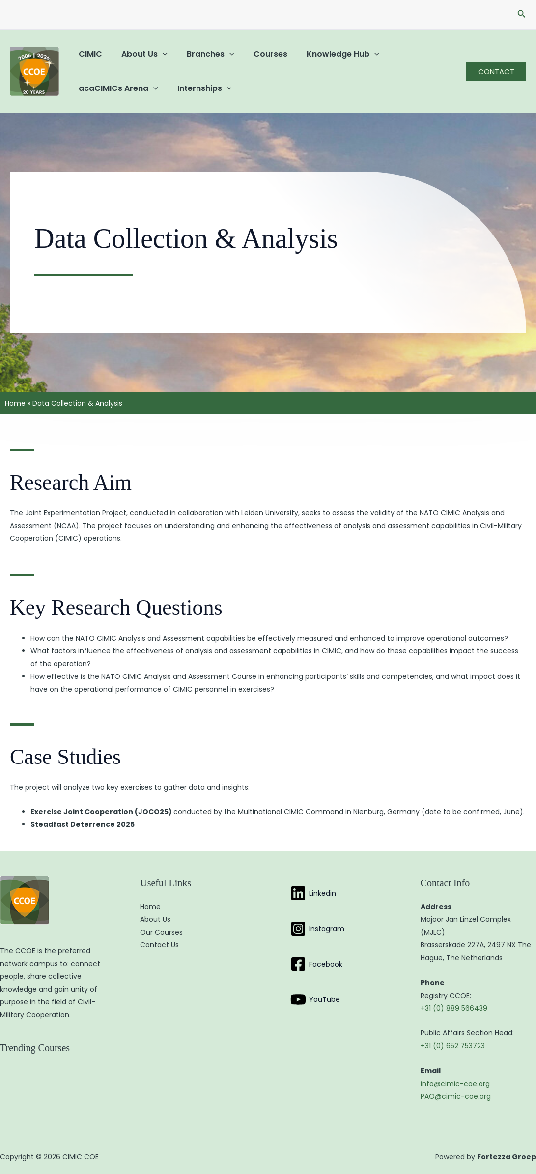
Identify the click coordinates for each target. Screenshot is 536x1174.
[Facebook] (316, 964)
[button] (521, 15)
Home (15, 403)
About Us (139, 53)
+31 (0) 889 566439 (454, 1008)
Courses (258, 53)
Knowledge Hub (326, 53)
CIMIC (88, 53)
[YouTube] (315, 999)
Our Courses (161, 932)
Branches (202, 53)
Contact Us (159, 945)
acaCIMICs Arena (116, 88)
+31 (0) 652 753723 (453, 1046)
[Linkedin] (313, 893)
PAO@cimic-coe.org (456, 1096)
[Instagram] (317, 928)
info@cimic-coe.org (455, 1083)
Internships (199, 88)
